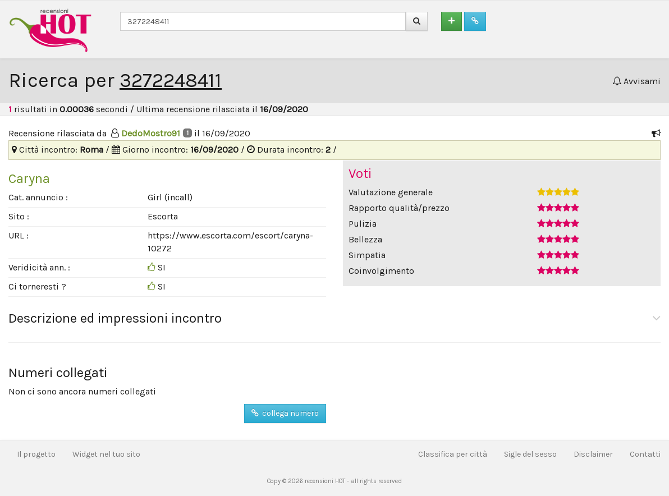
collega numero (285, 413)
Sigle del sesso (530, 454)
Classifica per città (452, 454)
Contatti (645, 454)
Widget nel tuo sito (106, 454)
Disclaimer (593, 454)
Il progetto (36, 454)
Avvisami (636, 81)
